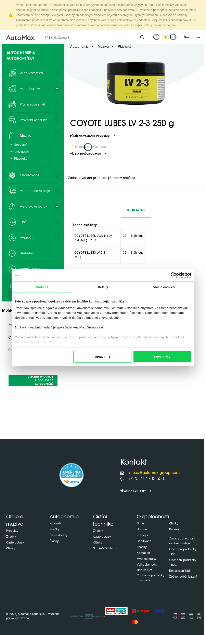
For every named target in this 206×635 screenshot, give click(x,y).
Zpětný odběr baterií (183, 576)
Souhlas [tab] (42, 287)
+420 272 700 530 (146, 479)
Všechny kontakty (133, 491)
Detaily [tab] (103, 287)
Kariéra (174, 529)
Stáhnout (137, 235)
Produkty (12, 530)
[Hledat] (142, 37)
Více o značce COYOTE (85, 154)
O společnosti (153, 517)
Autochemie (79, 46)
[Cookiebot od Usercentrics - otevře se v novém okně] (173, 275)
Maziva (103, 46)
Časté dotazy (15, 542)
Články (10, 548)
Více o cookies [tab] (164, 287)
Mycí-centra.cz (147, 558)
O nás (140, 523)
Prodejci (142, 535)
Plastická (124, 46)
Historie (142, 529)
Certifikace (144, 541)
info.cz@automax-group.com (154, 473)
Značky (11, 536)
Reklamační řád (179, 570)
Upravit (102, 356)
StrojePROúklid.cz (105, 548)
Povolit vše (162, 356)
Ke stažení (144, 552)
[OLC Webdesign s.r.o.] (88, 616)
